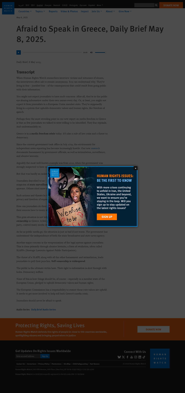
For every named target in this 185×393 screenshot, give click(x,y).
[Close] (135, 168)
